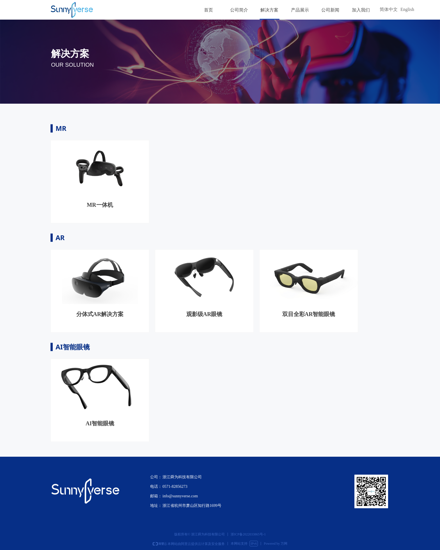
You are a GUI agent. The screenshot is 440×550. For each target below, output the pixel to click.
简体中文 (389, 9)
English (407, 9)
